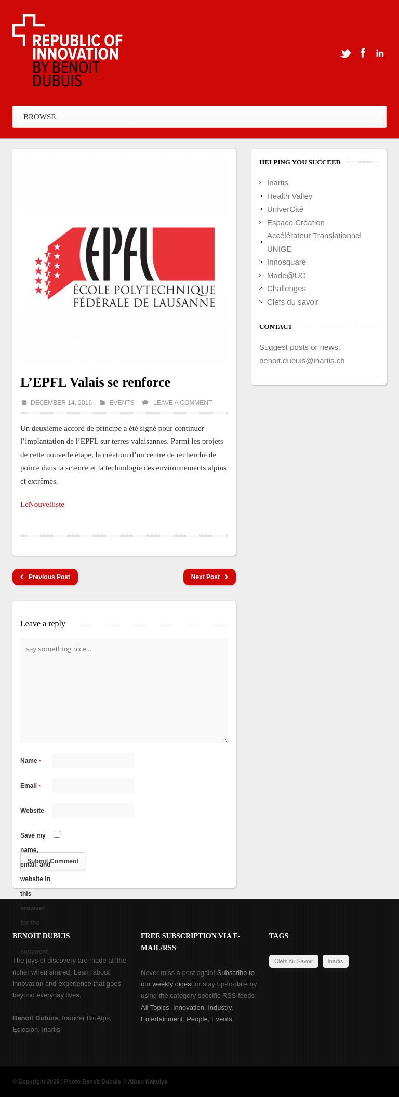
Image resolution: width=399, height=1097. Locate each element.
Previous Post (45, 577)
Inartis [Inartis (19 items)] (335, 961)
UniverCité (285, 208)
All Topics (155, 1007)
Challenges (286, 288)
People (197, 1019)
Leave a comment (182, 402)
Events (121, 402)
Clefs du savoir (292, 301)
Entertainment (162, 1019)
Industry (219, 1007)
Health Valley (289, 195)
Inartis (277, 182)
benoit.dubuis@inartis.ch (302, 360)
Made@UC (286, 275)
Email (30, 785)
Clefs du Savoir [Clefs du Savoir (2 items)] (293, 961)
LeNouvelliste (42, 504)
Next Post (209, 577)
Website (32, 810)
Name (30, 760)
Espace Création (296, 222)
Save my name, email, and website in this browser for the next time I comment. (35, 837)
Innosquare (286, 261)
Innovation (188, 1007)
